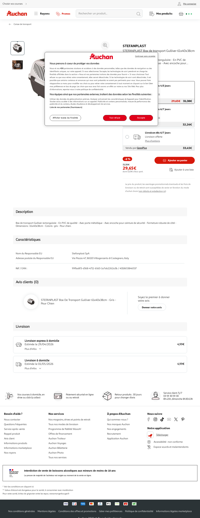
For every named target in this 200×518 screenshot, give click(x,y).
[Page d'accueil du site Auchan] (18, 13)
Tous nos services (57, 457)
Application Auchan (117, 438)
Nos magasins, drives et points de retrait (69, 419)
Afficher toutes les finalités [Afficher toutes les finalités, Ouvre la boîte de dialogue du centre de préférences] (65, 118)
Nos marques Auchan (118, 424)
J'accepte (141, 118)
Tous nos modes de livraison (63, 424)
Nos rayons (10, 452)
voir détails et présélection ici (152, 191)
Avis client (9, 438)
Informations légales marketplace (174, 511)
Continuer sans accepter (145, 56)
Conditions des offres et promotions (77, 511)
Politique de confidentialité (139, 511)
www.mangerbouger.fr (59, 493)
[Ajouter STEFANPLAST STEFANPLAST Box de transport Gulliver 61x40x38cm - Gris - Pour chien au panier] (175, 160)
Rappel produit (12, 433)
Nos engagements (116, 429)
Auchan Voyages (57, 443)
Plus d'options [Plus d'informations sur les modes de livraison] (152, 140)
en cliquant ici (27, 486)
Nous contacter (12, 419)
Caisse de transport (22, 24)
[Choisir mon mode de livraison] (16, 3)
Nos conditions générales (21, 511)
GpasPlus (142, 147)
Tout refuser (114, 118)
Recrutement (114, 433)
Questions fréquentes (15, 424)
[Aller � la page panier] (185, 13)
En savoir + (129, 68)
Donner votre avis (152, 307)
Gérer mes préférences (110, 511)
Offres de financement (60, 433)
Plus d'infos (34, 348)
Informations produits (15, 443)
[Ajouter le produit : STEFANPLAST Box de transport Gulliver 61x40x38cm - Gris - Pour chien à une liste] (181, 170)
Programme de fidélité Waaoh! (64, 429)
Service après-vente (14, 429)
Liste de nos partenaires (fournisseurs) (66, 107)
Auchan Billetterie (57, 448)
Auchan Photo (56, 452)
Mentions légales (47, 511)
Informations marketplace (18, 448)
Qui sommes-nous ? (117, 419)
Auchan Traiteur (57, 438)
